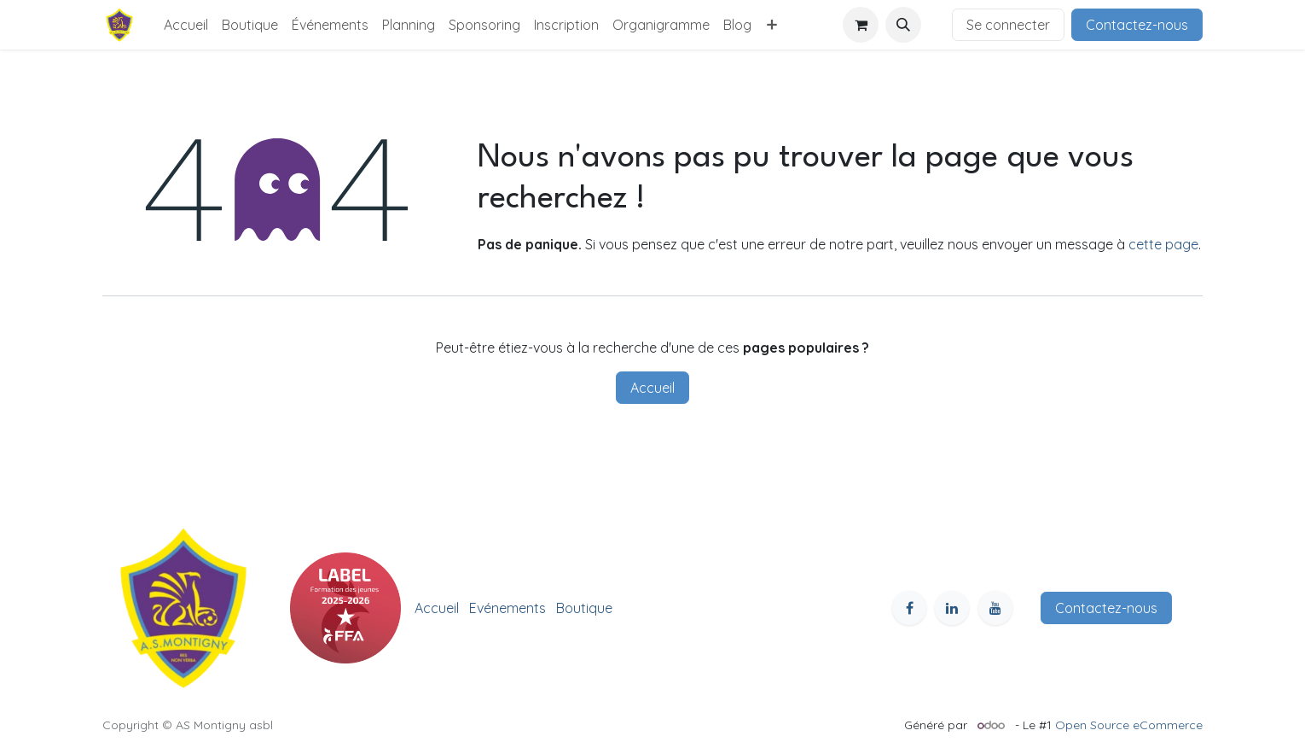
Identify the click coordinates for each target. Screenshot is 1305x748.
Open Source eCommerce (1129, 725)
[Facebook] (909, 608)
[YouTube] (995, 608)
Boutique (584, 608)
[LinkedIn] (952, 608)
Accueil (652, 387)
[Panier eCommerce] (861, 25)
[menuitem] (186, 25)
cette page (1163, 244)
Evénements (507, 608)
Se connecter (1008, 24)
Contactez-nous (1137, 24)
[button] (903, 25)
